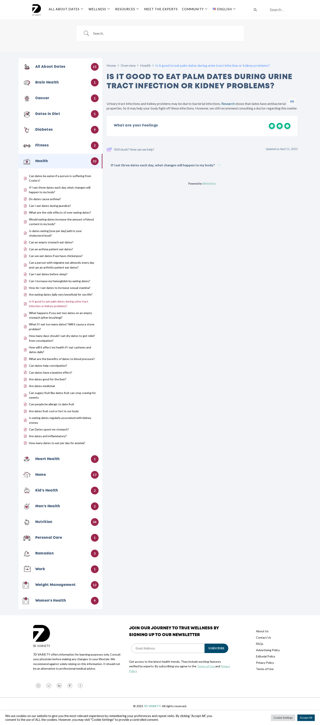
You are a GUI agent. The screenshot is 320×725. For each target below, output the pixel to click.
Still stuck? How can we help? (130, 154)
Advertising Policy (268, 655)
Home (111, 70)
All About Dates (66, 9)
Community (195, 9)
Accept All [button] (306, 717)
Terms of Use (206, 671)
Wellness (100, 9)
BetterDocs (209, 188)
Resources (127, 9)
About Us (262, 636)
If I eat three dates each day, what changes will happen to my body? (165, 170)
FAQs (259, 649)
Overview (128, 70)
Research (228, 109)
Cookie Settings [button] (283, 717)
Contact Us (263, 642)
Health (145, 70)
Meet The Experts (161, 9)
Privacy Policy (265, 667)
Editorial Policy (265, 661)
